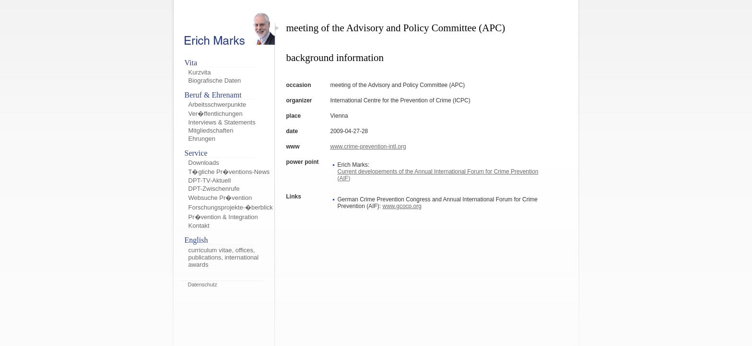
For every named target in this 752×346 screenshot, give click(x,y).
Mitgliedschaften (211, 130)
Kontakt (199, 225)
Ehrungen (201, 138)
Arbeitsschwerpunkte (217, 104)
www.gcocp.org (402, 206)
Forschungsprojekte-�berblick (230, 207)
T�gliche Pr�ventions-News (229, 171)
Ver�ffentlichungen (215, 113)
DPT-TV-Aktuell (209, 180)
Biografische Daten (214, 80)
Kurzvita (199, 72)
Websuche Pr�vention (220, 197)
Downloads (203, 162)
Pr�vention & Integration (223, 217)
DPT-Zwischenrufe (214, 188)
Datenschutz (202, 284)
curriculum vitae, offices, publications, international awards (223, 257)
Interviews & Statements (222, 122)
